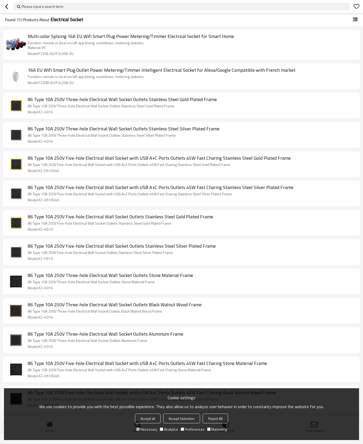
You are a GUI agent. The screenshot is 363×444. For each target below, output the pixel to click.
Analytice (169, 429)
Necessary (146, 429)
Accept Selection (182, 418)
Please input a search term (42, 6)
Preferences (193, 429)
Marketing (217, 429)
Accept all (147, 418)
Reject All (215, 418)
